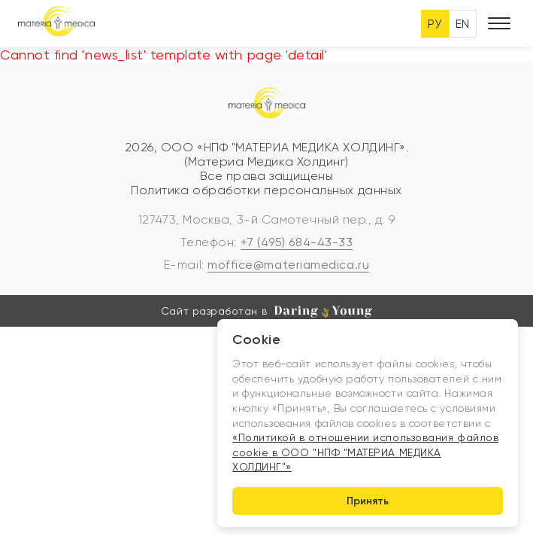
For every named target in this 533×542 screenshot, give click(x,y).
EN (463, 24)
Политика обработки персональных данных (266, 190)
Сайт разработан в (266, 311)
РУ (435, 24)
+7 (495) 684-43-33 (297, 242)
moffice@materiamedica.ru (288, 264)
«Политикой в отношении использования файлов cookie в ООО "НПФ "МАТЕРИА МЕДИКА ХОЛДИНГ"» (365, 452)
